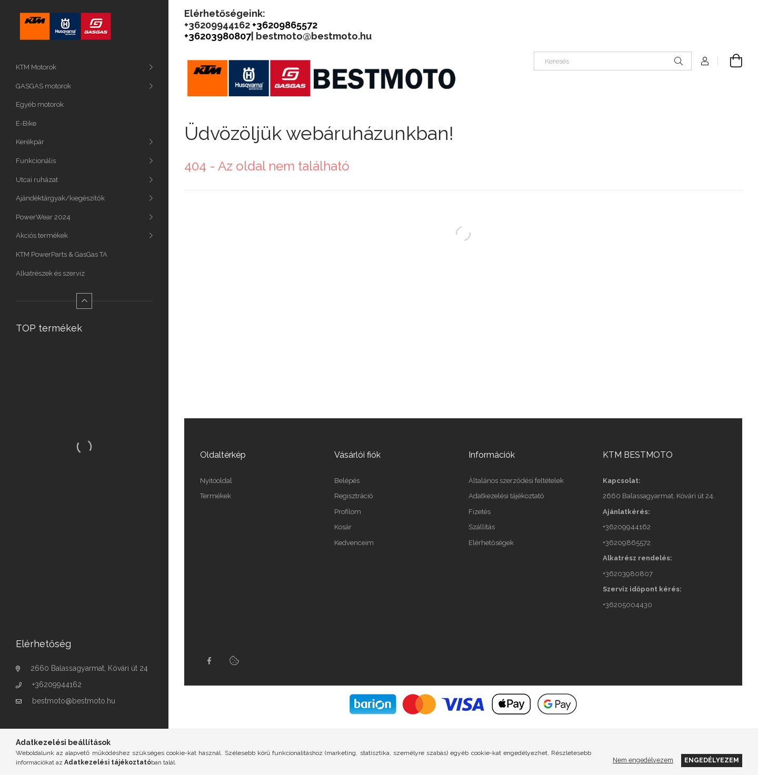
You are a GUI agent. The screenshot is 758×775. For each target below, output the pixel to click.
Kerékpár (30, 142)
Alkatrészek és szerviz (50, 273)
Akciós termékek (42, 235)
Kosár (343, 527)
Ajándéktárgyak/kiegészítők (60, 198)
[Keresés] (613, 61)
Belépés (347, 481)
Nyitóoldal (216, 481)
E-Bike (26, 123)
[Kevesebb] (84, 301)
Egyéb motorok (40, 104)
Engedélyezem (711, 760)
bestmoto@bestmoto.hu (73, 701)
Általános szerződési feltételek (516, 481)
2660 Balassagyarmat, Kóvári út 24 (89, 668)
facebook (209, 661)
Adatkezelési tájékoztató (506, 496)
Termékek (215, 496)
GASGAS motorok (43, 86)
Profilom (347, 512)
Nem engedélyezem (643, 760)
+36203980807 (628, 574)
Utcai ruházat (37, 180)
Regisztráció (353, 496)
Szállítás (481, 527)
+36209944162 (57, 684)
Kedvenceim (354, 543)
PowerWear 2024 (43, 217)
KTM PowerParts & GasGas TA (61, 254)
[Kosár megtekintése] (730, 61)
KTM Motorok (36, 67)
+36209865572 (627, 543)
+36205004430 (627, 605)
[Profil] (705, 61)
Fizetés (479, 512)
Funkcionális (36, 161)
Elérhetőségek (491, 543)
